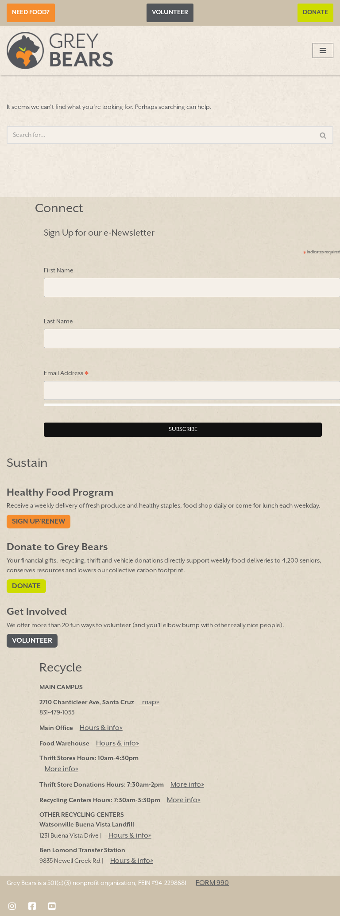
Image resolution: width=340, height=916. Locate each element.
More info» (61, 769)
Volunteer (170, 12)
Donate (315, 12)
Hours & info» (101, 728)
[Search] (160, 135)
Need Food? (31, 12)
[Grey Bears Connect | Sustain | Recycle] (60, 50)
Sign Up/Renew (38, 521)
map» (149, 702)
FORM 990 (212, 883)
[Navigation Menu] (323, 50)
